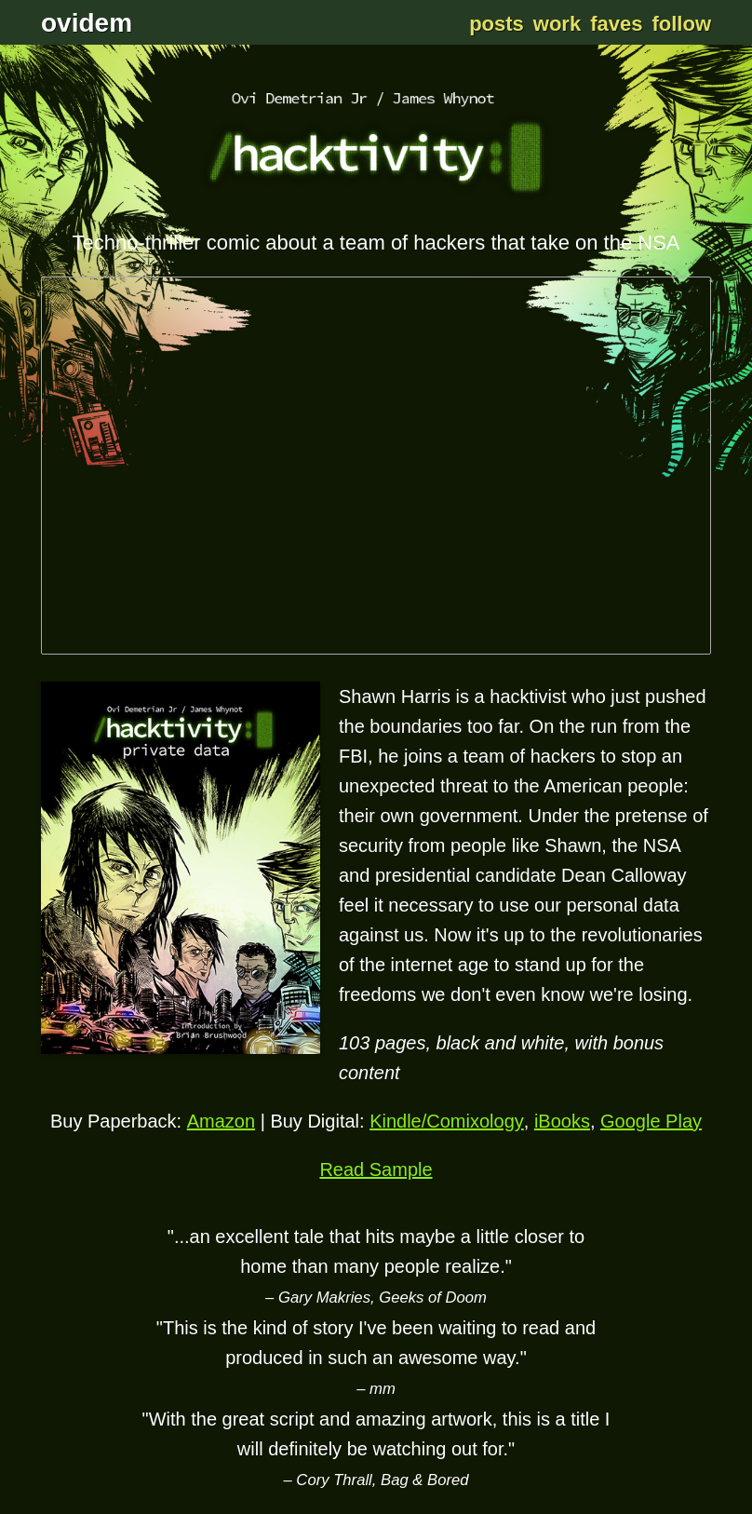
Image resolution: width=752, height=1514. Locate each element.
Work (557, 23)
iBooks (562, 1121)
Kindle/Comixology (446, 1121)
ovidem (86, 22)
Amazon (221, 1121)
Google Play (651, 1121)
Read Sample (375, 1169)
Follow (681, 23)
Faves (616, 23)
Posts (496, 23)
